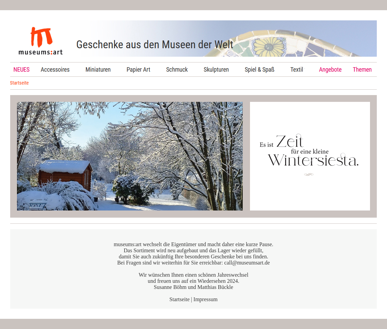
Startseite (179, 299)
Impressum (206, 299)
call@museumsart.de (247, 263)
